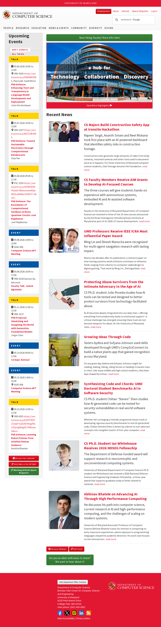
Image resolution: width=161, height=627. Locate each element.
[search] (133, 19)
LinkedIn (81, 613)
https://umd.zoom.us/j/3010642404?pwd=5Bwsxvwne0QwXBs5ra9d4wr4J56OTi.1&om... (23, 190)
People (9, 27)
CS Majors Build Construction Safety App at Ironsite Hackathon (116, 127)
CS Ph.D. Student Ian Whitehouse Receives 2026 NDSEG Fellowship (110, 445)
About (116, 11)
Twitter (67, 613)
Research (22, 27)
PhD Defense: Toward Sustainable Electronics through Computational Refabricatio (23, 147)
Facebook (59, 613)
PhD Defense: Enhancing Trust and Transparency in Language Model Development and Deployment (22, 93)
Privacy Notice (83, 618)
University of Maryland (80, 3)
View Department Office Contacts (72, 582)
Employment (103, 11)
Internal (125, 11)
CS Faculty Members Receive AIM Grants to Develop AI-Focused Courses (116, 182)
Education (39, 27)
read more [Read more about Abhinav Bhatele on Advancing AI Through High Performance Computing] (111, 539)
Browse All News (57, 549)
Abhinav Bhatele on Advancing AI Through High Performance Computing (115, 496)
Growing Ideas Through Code (107, 336)
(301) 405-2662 (77, 607)
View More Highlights (99, 105)
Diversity (95, 27)
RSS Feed (76, 549)
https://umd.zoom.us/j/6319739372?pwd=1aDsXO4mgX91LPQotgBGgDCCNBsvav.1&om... (23, 423)
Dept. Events (21, 49)
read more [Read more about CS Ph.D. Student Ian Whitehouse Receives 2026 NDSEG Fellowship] (99, 484)
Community (79, 27)
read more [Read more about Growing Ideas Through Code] (113, 373)
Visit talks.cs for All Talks (23, 464)
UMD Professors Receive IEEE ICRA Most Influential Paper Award (116, 233)
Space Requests (140, 11)
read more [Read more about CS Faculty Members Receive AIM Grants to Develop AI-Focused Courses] (144, 221)
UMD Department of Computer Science (27, 14)
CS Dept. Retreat (20, 359)
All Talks (18, 54)
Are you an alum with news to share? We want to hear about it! (70, 559)
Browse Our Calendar (24, 458)
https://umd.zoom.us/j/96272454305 (23, 133)
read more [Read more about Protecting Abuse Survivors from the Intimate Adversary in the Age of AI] (96, 326)
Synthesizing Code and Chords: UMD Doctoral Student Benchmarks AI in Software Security (113, 388)
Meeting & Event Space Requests (24, 471)
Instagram (74, 613)
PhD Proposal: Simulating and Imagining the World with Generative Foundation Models (22, 324)
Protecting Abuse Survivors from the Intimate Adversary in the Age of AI (113, 284)
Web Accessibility (65, 618)
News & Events (59, 27)
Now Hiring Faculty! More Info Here (99, 37)
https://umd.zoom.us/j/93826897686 (23, 77)
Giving (108, 27)
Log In (154, 11)
